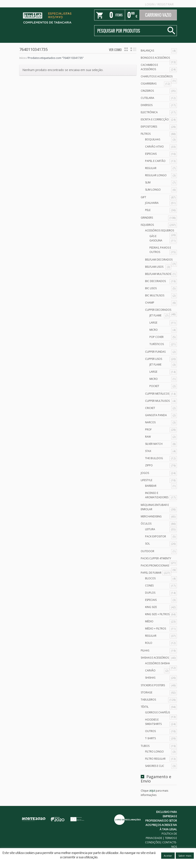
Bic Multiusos (154, 295)
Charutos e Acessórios (157, 76)
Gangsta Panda (156, 415)
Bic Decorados (155, 281)
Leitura (150, 529)
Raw (148, 436)
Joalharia (152, 203)
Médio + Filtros (155, 628)
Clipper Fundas (155, 352)
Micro (153, 330)
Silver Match (153, 444)
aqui (152, 790)
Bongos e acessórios (155, 58)
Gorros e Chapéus (157, 712)
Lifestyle (146, 480)
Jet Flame (155, 315)
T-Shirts (150, 738)
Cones (149, 585)
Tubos (145, 746)
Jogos (145, 473)
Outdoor (147, 551)
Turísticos (156, 344)
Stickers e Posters (153, 685)
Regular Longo (156, 175)
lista (133, 49)
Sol (147, 543)
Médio (149, 621)
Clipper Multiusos (157, 401)
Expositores (149, 126)
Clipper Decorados (158, 310)
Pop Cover (156, 337)
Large (153, 322)
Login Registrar (159, 4)
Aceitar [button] (168, 855)
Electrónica (149, 112)
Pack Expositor (155, 536)
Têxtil (145, 707)
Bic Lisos (151, 288)
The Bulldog (154, 458)
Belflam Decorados (159, 259)
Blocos (150, 578)
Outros (150, 731)
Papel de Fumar (151, 573)
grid (126, 49)
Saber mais (184, 855)
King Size (151, 607)
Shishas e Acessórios (155, 657)
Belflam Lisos (154, 267)
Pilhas (145, 650)
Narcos (150, 422)
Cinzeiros (147, 91)
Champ (149, 302)
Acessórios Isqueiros (159, 230)
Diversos (146, 105)
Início (22, 58)
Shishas (150, 677)
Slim (148, 182)
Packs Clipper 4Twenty (156, 558)
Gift (143, 197)
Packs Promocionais (155, 565)
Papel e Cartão (155, 161)
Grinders (147, 217)
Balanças (147, 50)
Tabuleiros (148, 699)
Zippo (149, 465)
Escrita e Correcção (155, 119)
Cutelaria (147, 98)
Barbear (150, 486)
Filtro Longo (154, 751)
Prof (148, 429)
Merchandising (151, 516)
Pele (148, 210)
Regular (150, 168)
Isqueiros (147, 225)
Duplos (150, 593)
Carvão (150, 670)
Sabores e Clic (154, 766)
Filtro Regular (155, 759)
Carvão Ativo (154, 146)
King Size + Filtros (157, 614)
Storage (146, 692)
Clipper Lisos (153, 359)
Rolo (148, 643)
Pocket (154, 386)
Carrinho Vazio (158, 15)
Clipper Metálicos (157, 393)
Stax (148, 451)
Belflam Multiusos (158, 274)
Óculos (146, 523)
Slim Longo (153, 189)
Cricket (150, 408)
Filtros (146, 134)
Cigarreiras (148, 83)
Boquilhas (152, 139)
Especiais (151, 154)
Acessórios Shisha (157, 663)
